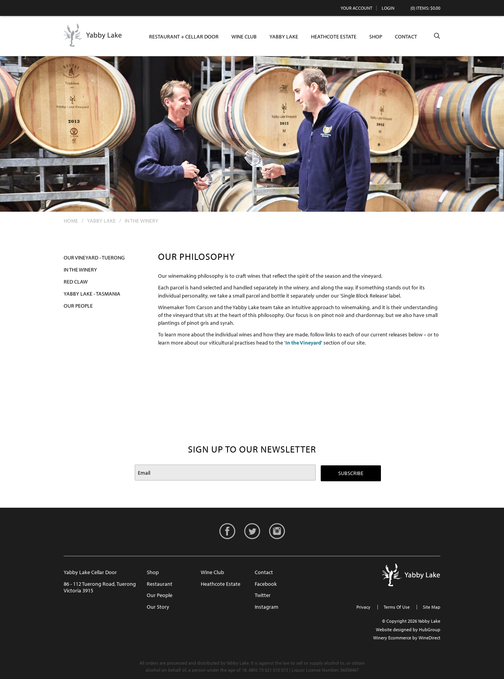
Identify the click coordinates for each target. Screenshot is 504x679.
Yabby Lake (93, 35)
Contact (406, 36)
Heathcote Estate (333, 36)
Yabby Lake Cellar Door (90, 572)
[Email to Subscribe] (225, 473)
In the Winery (80, 269)
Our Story (158, 606)
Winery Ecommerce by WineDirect (406, 638)
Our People (78, 305)
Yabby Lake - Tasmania (92, 293)
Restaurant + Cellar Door (184, 36)
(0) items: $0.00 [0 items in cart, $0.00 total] (425, 8)
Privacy (363, 607)
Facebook (266, 583)
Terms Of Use (397, 607)
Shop (375, 36)
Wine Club (244, 36)
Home (71, 220)
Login (388, 8)
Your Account (356, 8)
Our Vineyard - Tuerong (94, 257)
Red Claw (76, 281)
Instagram (266, 606)
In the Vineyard (303, 342)
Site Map (431, 607)
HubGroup (429, 629)
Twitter (263, 595)
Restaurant (159, 583)
